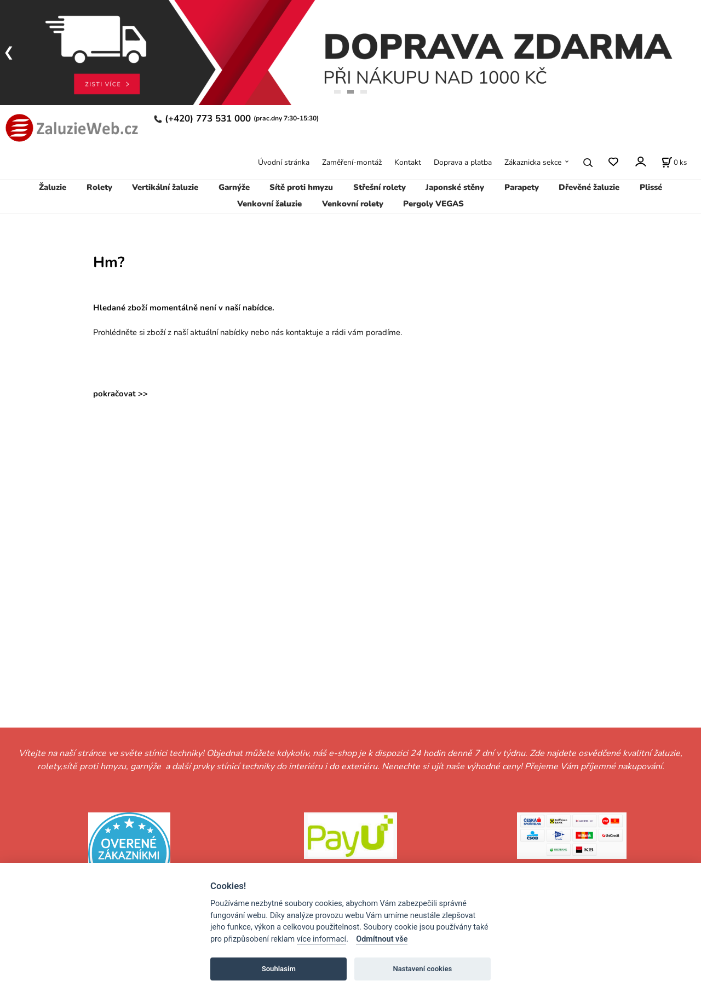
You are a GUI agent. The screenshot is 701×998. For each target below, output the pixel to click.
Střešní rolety (379, 187)
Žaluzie (52, 187)
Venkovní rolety (352, 203)
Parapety (521, 187)
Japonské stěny (455, 187)
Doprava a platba (463, 162)
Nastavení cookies (422, 969)
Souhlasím (279, 969)
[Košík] (674, 162)
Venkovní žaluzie (269, 203)
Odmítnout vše (381, 939)
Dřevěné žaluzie (589, 187)
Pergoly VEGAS (433, 203)
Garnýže (234, 187)
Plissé (651, 187)
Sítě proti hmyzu (301, 187)
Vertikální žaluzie (165, 187)
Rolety (99, 187)
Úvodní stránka (283, 162)
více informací (321, 939)
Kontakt (407, 162)
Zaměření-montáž (352, 162)
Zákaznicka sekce (532, 162)
